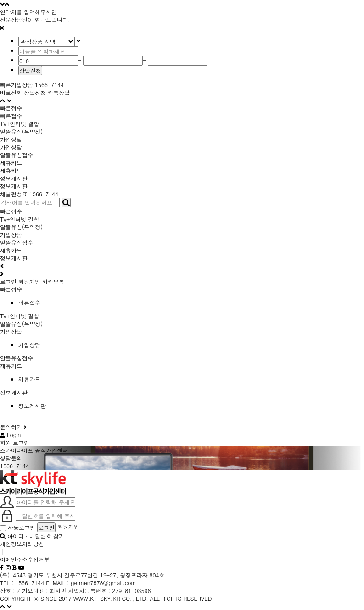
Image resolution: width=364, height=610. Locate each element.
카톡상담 (59, 92)
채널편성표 (14, 194)
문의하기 (13, 427)
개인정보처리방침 (22, 544)
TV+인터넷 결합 (19, 219)
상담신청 (30, 70)
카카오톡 (53, 281)
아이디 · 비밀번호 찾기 (32, 536)
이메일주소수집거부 (25, 559)
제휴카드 (11, 170)
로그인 (8, 281)
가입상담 (11, 147)
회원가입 (29, 281)
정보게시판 (14, 186)
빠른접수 (11, 116)
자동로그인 (18, 527)
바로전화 (11, 92)
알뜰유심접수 (16, 242)
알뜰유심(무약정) (21, 227)
